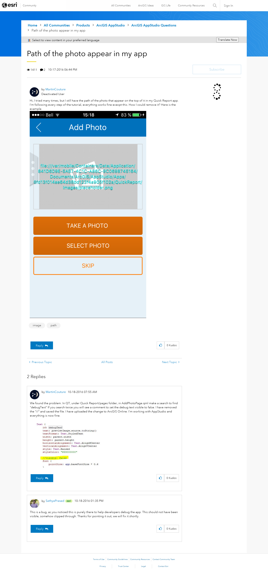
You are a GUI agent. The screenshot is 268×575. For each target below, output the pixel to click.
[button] (160, 345)
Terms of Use (98, 559)
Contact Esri (163, 566)
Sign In (228, 6)
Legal (143, 566)
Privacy (103, 566)
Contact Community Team (164, 559)
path (54, 325)
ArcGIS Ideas (146, 5)
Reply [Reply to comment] (40, 478)
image (37, 325)
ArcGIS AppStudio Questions (153, 25)
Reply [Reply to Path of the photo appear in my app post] (39, 345)
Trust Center (123, 566)
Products (83, 25)
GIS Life (165, 5)
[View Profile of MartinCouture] (55, 89)
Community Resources (191, 5)
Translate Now (227, 40)
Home (32, 25)
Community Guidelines (117, 559)
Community (29, 5)
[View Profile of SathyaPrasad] (55, 501)
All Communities (120, 5)
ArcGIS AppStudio (110, 25)
